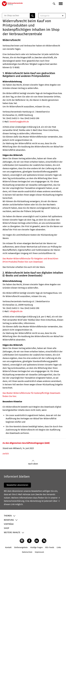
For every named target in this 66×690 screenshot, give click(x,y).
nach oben (33, 462)
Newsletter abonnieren (17, 485)
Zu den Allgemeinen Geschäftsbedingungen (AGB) (26, 443)
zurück (6, 453)
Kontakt (8, 547)
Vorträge (9, 524)
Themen (8, 515)
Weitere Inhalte (12, 532)
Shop (6, 528)
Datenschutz (27, 552)
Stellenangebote (21, 547)
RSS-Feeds (49, 547)
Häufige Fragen (36, 547)
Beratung (9, 520)
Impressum (39, 552)
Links (59, 547)
